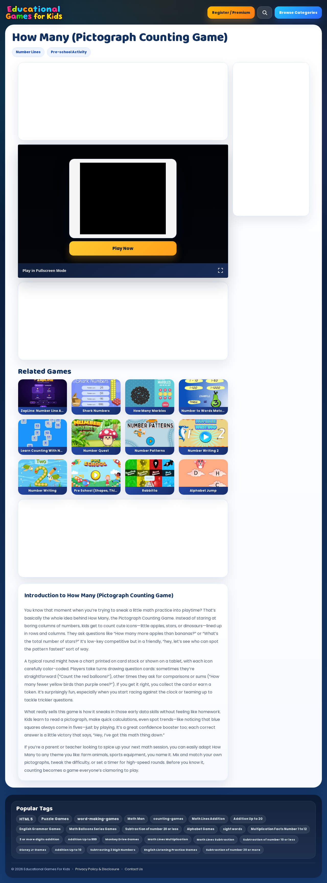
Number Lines (28, 52)
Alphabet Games (200, 829)
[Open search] (264, 12)
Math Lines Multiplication (168, 839)
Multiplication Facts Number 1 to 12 (279, 829)
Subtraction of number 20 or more (233, 850)
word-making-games (98, 818)
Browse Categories (298, 12)
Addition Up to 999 (82, 839)
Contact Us (134, 869)
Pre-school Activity (69, 52)
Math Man (136, 819)
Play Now (122, 248)
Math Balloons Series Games (92, 829)
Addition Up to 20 (248, 819)
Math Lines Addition (208, 819)
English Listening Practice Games (170, 850)
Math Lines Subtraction (215, 839)
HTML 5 (26, 819)
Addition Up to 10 (68, 850)
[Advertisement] (123, 101)
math (148, 610)
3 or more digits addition (39, 839)
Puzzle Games (55, 818)
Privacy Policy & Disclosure (97, 869)
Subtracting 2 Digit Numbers (112, 850)
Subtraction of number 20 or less (151, 829)
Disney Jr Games (32, 850)
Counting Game (158, 618)
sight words (232, 829)
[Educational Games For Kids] (34, 12)
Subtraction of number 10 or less (269, 839)
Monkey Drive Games (122, 839)
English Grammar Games (40, 829)
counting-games (168, 819)
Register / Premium (231, 12)
